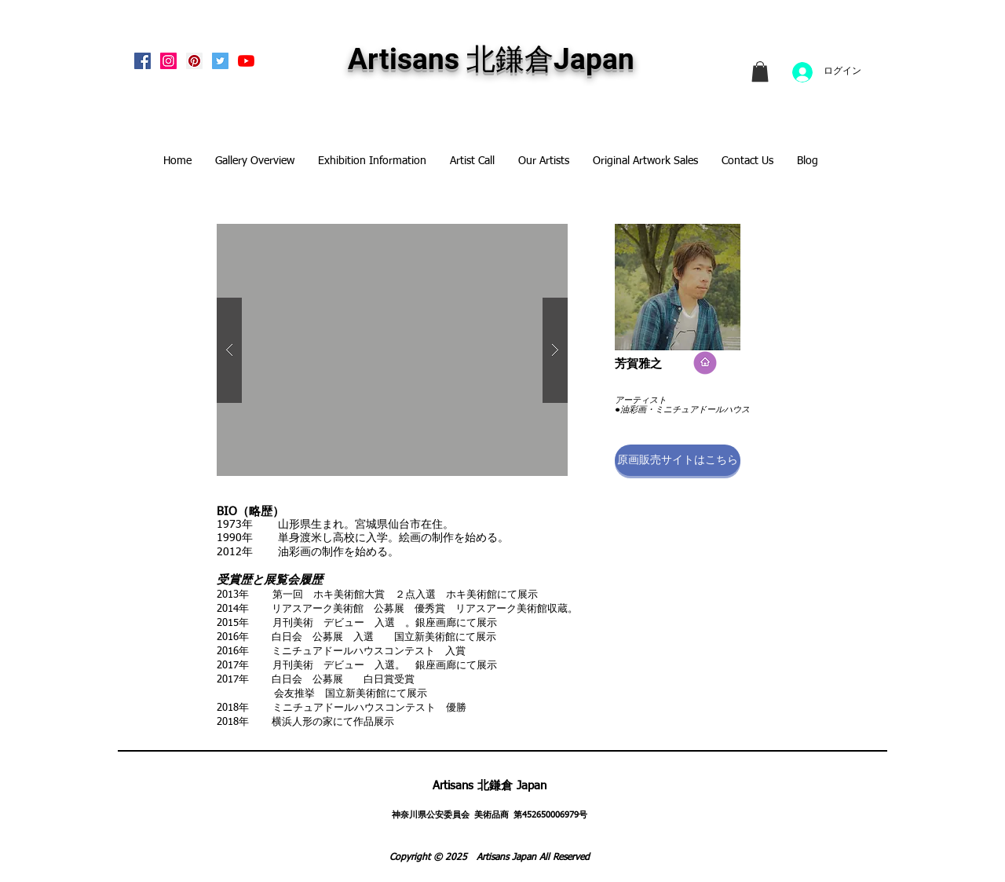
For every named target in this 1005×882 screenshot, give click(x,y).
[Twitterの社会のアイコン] (220, 61)
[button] (677, 460)
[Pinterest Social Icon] (194, 61)
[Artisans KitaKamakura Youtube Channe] (246, 61)
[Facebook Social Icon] (142, 61)
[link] (760, 71)
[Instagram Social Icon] (168, 61)
